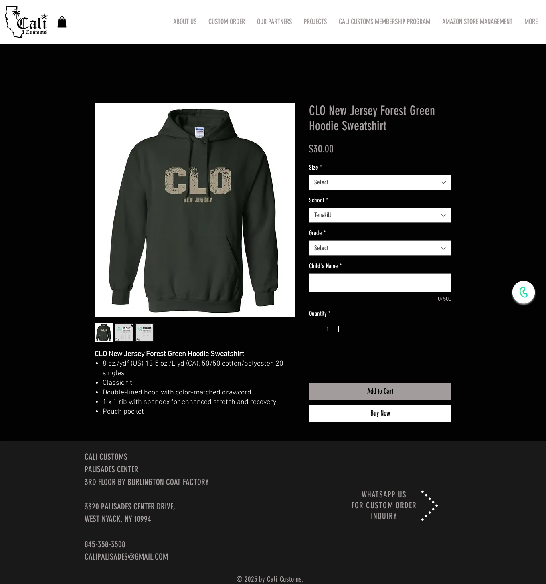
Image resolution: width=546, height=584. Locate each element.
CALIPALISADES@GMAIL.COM (126, 557)
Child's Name (325, 266)
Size (315, 167)
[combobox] (380, 182)
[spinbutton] (328, 329)
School (318, 200)
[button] (62, 21)
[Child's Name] (380, 283)
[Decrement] (316, 329)
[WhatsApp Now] (523, 292)
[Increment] (339, 329)
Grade (317, 233)
